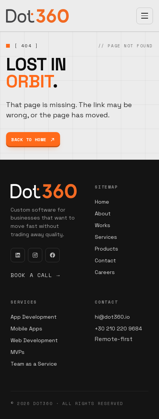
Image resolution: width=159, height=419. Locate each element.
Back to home (33, 139)
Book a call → (35, 275)
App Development (34, 316)
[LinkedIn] (18, 255)
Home (102, 201)
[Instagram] (35, 255)
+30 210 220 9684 (118, 328)
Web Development (34, 340)
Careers (105, 272)
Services (106, 237)
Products (106, 248)
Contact (105, 260)
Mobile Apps (26, 328)
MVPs (18, 352)
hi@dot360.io (112, 316)
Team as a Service (34, 363)
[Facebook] (52, 255)
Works (102, 225)
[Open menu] (144, 16)
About (103, 213)
